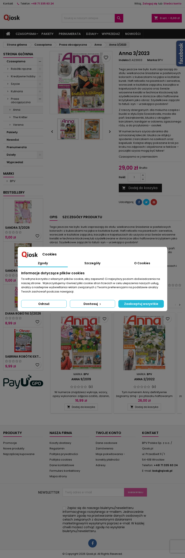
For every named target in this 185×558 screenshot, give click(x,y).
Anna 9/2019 (81, 379)
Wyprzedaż (111, 34)
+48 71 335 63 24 (42, 3)
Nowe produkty (13, 448)
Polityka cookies (61, 460)
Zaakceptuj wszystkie (141, 304)
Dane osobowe (106, 443)
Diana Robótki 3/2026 (23, 313)
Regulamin (57, 448)
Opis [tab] (53, 217)
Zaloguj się (149, 3)
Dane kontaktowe (62, 465)
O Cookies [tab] (142, 263)
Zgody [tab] (43, 263)
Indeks (124, 60)
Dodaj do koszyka (139, 187)
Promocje (10, 443)
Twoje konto (108, 432)
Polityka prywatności (64, 454)
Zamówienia (104, 448)
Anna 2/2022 (144, 379)
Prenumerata (70, 34)
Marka (152, 60)
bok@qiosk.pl (162, 471)
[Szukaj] (92, 18)
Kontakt (8, 3)
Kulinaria (17, 91)
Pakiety (47, 34)
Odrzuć (44, 304)
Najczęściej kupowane (19, 454)
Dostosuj (93, 304)
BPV (12, 181)
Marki (8, 173)
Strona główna (18, 54)
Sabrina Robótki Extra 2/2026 (23, 356)
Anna (16, 110)
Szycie (15, 84)
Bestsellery (14, 192)
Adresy (101, 465)
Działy (91, 34)
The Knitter (20, 117)
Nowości (133, 34)
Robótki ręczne (21, 69)
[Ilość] (134, 177)
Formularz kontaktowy (65, 471)
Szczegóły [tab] (92, 263)
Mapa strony (58, 476)
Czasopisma (26, 34)
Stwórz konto (172, 3)
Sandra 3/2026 (17, 227)
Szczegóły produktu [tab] (82, 217)
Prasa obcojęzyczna (21, 100)
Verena (18, 125)
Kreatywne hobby (23, 76)
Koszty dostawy (60, 443)
